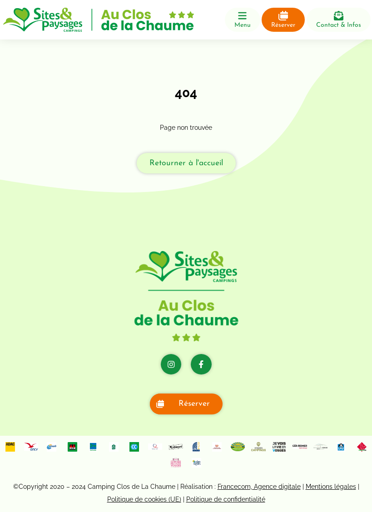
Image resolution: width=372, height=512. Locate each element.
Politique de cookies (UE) (144, 499)
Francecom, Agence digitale (259, 486)
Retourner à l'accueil (186, 163)
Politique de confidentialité (225, 499)
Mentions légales (331, 486)
